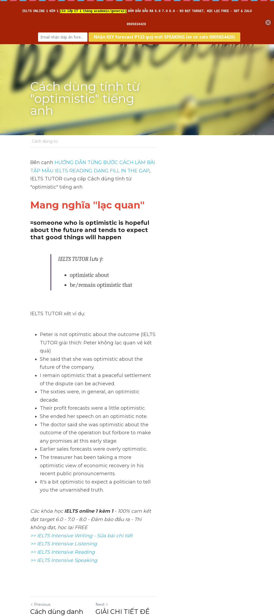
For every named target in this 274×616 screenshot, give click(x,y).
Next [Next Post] (146, 515)
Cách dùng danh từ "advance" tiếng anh (78, 526)
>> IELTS (41, 471)
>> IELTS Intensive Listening (64, 455)
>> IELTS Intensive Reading (63, 463)
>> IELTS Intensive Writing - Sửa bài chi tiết (82, 447)
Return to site (45, 555)
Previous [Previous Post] (41, 515)
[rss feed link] (240, 555)
